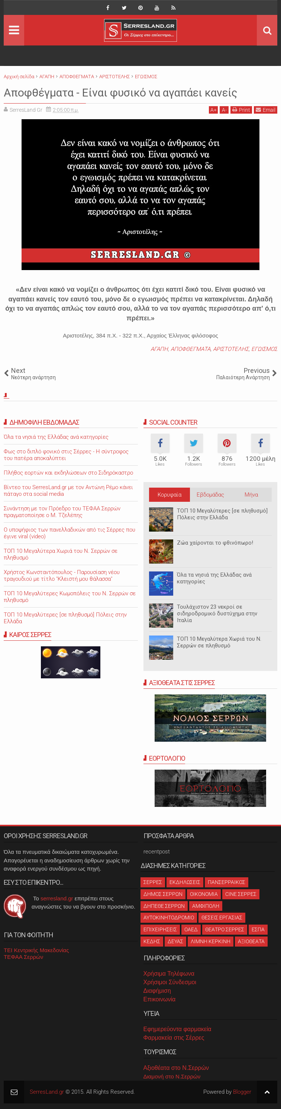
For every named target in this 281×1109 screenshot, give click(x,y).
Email (265, 109)
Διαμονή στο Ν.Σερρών (172, 1076)
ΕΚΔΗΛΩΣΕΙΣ (184, 882)
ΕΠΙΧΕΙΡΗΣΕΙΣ (160, 929)
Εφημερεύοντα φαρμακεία (177, 1029)
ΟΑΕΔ (191, 929)
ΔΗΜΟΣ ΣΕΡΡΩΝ (163, 894)
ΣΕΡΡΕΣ (152, 882)
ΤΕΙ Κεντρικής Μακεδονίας (36, 950)
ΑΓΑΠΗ (159, 349)
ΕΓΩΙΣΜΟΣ (264, 349)
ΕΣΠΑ (258, 929)
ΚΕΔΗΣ (151, 941)
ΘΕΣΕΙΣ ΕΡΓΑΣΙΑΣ (221, 918)
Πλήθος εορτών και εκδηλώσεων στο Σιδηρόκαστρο (68, 472)
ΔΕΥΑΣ (175, 941)
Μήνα (251, 494)
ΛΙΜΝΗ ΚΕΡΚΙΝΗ (210, 941)
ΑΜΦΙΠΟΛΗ (205, 906)
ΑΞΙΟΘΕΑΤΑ (251, 941)
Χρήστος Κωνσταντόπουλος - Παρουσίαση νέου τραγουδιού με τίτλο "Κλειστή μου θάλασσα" (62, 575)
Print (241, 109)
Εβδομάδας (210, 494)
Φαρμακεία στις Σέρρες (173, 1037)
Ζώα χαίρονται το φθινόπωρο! (215, 542)
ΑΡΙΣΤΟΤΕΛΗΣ (231, 349)
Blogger (242, 1092)
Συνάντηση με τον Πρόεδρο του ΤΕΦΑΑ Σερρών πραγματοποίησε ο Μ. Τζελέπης (62, 512)
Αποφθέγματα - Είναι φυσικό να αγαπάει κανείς (131, 92)
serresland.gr (57, 898)
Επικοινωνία (159, 999)
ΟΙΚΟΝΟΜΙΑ (204, 894)
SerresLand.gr (47, 1092)
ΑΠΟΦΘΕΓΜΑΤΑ (190, 349)
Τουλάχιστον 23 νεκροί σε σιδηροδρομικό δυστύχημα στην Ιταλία (217, 613)
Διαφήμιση (157, 991)
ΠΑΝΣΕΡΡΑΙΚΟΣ (226, 882)
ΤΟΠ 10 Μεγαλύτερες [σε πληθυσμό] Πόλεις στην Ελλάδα (222, 514)
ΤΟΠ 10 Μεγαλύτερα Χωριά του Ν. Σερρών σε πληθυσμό (219, 642)
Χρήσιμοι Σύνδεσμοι (169, 982)
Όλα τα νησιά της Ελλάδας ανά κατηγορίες (56, 437)
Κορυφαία (169, 494)
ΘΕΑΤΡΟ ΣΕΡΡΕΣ (224, 929)
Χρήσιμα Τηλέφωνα (168, 973)
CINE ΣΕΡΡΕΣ (240, 894)
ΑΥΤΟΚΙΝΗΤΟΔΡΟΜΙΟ (168, 918)
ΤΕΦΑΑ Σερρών (23, 957)
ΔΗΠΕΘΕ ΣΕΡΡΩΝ (164, 906)
